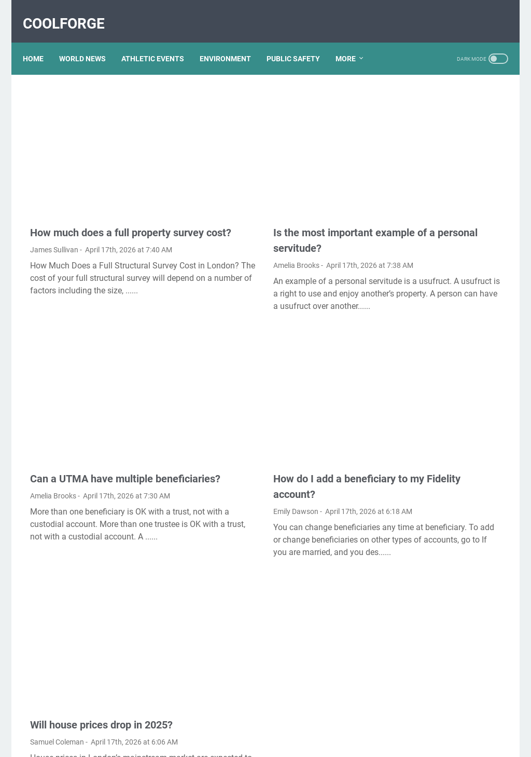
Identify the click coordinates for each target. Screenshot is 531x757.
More (353, 41)
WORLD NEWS (89, 41)
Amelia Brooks (217, 210)
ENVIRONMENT (232, 41)
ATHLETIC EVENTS (160, 41)
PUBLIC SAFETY (300, 41)
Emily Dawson (217, 425)
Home (40, 41)
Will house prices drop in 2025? (101, 606)
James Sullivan (54, 210)
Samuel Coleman (57, 623)
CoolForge (71, 12)
